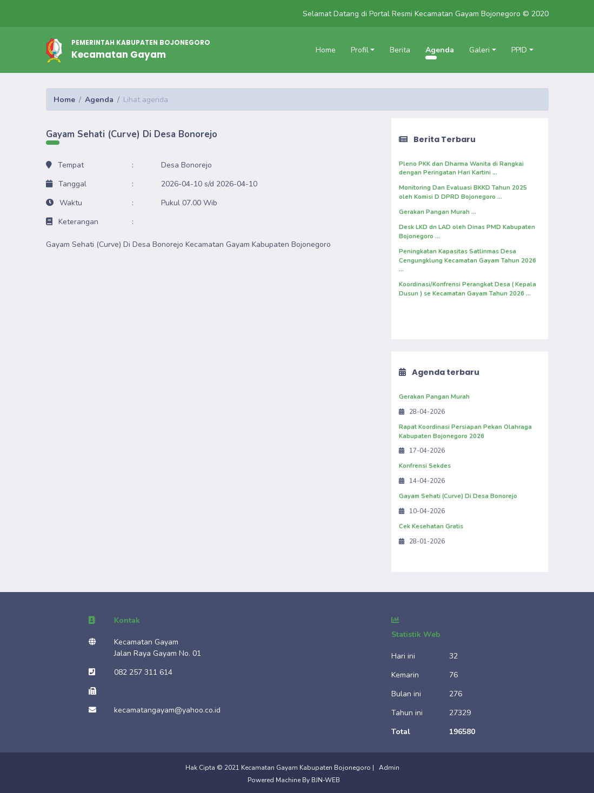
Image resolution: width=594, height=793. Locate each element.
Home (326, 50)
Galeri (479, 50)
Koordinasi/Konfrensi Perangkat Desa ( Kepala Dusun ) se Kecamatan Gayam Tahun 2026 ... (467, 289)
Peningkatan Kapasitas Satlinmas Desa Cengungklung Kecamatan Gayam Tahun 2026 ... (467, 260)
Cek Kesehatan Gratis (431, 526)
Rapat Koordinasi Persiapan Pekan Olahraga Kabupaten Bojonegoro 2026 (465, 431)
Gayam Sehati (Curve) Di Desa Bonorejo (458, 496)
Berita (400, 50)
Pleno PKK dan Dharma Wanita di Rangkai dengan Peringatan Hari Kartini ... (461, 168)
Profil (360, 50)
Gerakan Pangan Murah (434, 397)
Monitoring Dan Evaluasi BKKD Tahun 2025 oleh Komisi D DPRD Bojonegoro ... (463, 192)
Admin (389, 767)
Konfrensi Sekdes (425, 466)
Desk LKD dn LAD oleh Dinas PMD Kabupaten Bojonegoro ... (467, 231)
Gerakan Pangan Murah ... (437, 212)
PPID (519, 50)
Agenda (439, 50)
